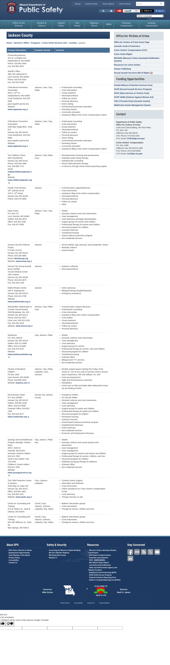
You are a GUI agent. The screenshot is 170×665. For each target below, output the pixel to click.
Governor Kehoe (91, 4)
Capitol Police (61, 24)
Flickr (136, 10)
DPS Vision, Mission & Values (20, 550)
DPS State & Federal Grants (100, 555)
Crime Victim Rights (123, 54)
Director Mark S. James (123, 590)
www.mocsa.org (24, 326)
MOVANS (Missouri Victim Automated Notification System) (137, 59)
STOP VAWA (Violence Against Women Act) (134, 97)
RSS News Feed (103, 10)
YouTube (157, 552)
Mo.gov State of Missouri (69, 590)
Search (161, 4)
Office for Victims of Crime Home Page (131, 42)
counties (73, 43)
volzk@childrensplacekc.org (20, 173)
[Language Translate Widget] (150, 16)
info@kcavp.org (21, 258)
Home (9, 43)
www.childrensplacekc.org (20, 181)
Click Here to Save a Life (87, 588)
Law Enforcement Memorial (100, 565)
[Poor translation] (10, 623)
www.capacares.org (18, 109)
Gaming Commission (151, 24)
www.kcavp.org (24, 261)
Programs (35, 43)
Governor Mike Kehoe (47, 590)
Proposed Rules (104, 603)
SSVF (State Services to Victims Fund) (131, 93)
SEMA (108, 24)
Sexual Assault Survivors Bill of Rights (133, 73)
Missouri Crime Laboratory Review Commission (102, 551)
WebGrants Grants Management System (132, 105)
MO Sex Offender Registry (59, 553)
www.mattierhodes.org (19, 301)
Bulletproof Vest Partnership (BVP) (102, 572)
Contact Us (13, 563)
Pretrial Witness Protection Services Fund (133, 85)
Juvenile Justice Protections (127, 46)
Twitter (151, 552)
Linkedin (130, 559)
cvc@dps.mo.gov (135, 154)
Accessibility (14, 560)
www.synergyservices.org (19, 474)
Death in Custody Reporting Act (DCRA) (104, 580)
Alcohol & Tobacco (41, 24)
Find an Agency (108, 4)
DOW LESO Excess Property (100, 575)
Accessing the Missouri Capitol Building (64, 550)
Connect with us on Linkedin (128, 10)
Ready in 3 (53, 558)
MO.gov (78, 4)
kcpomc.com (23, 383)
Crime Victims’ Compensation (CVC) (130, 50)
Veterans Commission (126, 24)
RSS (144, 552)
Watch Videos (119, 10)
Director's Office (21, 43)
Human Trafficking (122, 69)
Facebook (130, 552)
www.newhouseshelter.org (20, 355)
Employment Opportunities (19, 553)
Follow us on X (147, 10)
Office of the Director (19, 24)
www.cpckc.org (24, 497)
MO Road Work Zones (57, 555)
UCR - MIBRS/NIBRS (97, 560)
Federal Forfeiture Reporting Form (102, 577)
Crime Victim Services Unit (54, 43)
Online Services (124, 4)
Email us (111, 10)
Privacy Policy (14, 558)
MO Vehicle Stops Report (99, 563)
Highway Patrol (94, 24)
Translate (154, 19)
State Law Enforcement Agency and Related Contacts (103, 569)
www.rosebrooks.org (18, 417)
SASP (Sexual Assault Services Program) (133, 89)
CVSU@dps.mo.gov (136, 138)
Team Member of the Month (19, 555)
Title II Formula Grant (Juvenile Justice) (132, 101)
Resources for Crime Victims (127, 65)
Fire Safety (77, 24)
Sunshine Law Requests (98, 558)
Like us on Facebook (160, 10)
